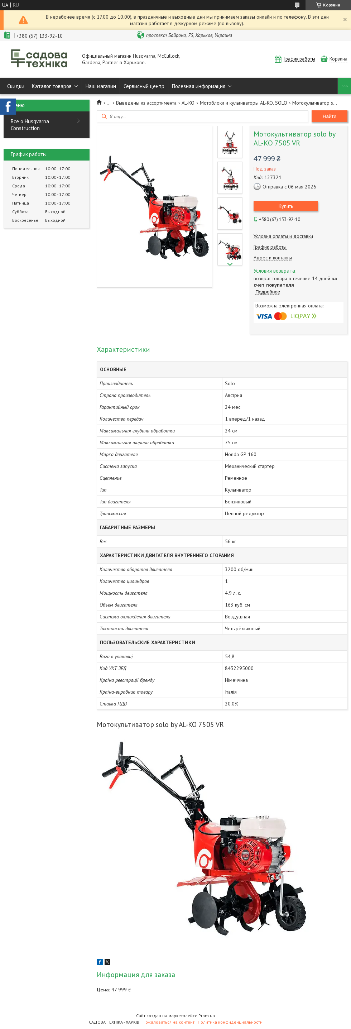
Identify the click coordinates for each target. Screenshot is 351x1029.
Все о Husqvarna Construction (30, 124)
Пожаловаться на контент (168, 1022)
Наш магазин (101, 86)
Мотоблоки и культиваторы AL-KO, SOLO (243, 103)
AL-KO (188, 103)
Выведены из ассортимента (146, 103)
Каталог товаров (52, 86)
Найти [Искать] (329, 116)
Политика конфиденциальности (230, 1022)
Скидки (15, 86)
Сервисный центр (144, 86)
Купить (286, 206)
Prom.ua (206, 1015)
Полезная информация (198, 86)
